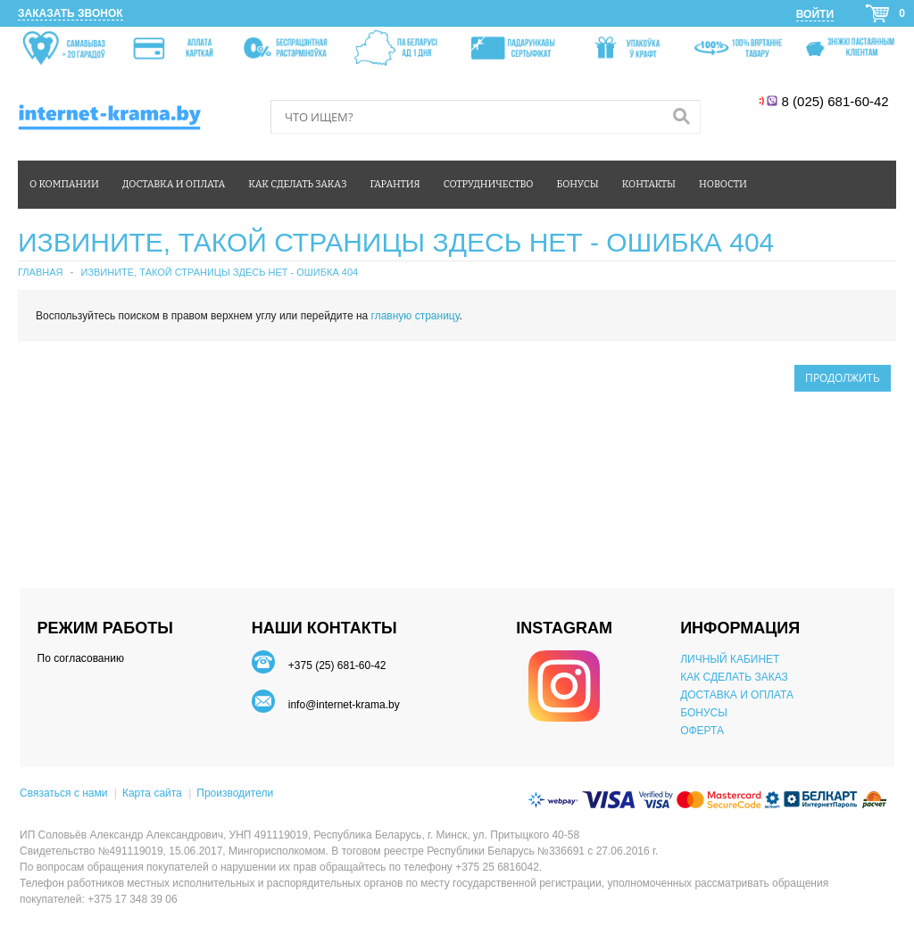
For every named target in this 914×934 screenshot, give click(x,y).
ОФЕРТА (702, 730)
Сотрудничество (489, 184)
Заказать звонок (70, 13)
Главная (40, 272)
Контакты (649, 184)
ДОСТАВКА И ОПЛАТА (737, 695)
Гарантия (395, 184)
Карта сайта (152, 793)
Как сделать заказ (297, 184)
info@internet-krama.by (344, 704)
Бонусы (577, 184)
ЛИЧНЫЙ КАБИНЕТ (729, 659)
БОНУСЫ (703, 713)
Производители (234, 793)
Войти (815, 14)
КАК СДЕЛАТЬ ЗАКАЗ (734, 677)
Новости (723, 184)
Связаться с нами (63, 793)
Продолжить (842, 377)
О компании (64, 184)
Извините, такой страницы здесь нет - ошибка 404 (219, 272)
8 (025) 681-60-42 (836, 101)
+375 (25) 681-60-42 (337, 665)
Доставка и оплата (173, 184)
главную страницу (415, 316)
